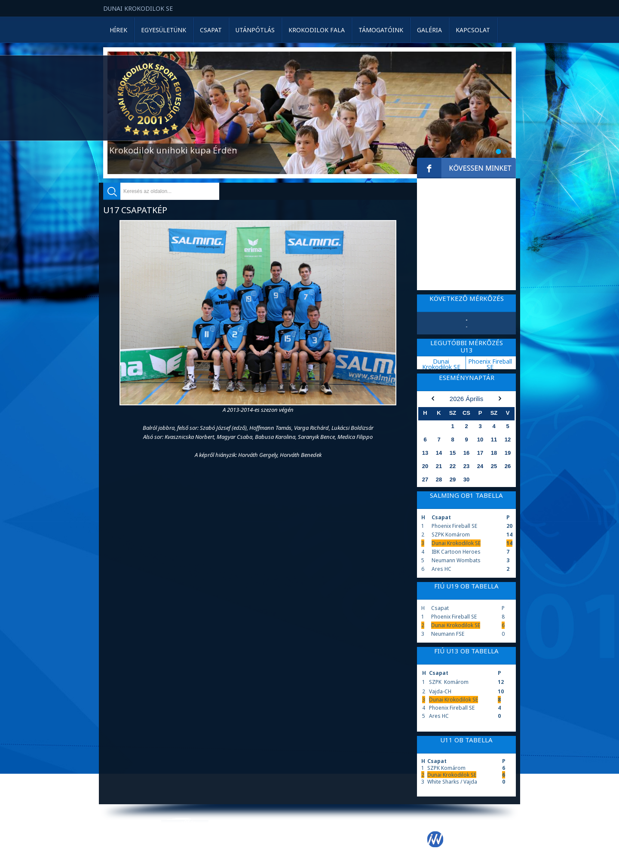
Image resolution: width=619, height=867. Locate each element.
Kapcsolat (473, 30)
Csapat (211, 30)
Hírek (118, 30)
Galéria (429, 30)
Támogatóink (381, 30)
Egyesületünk (163, 30)
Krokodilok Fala (316, 30)
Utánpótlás (255, 30)
